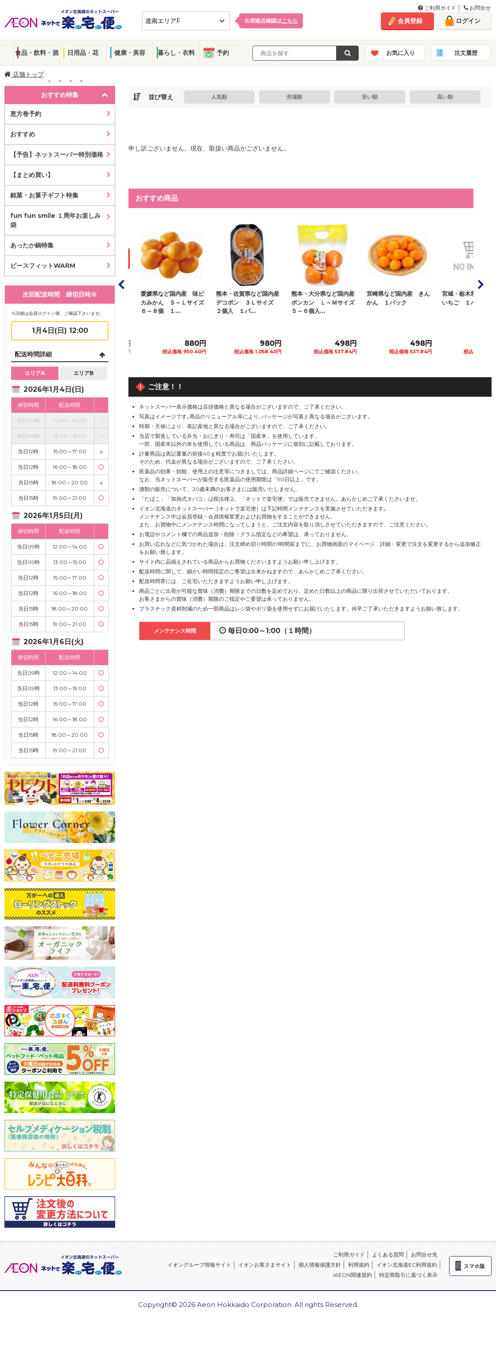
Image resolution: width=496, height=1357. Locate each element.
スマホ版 (474, 1266)
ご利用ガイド (437, 7)
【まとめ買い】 (32, 175)
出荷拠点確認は (271, 20)
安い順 (370, 96)
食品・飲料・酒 (36, 53)
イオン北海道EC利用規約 (406, 1264)
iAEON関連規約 (352, 1275)
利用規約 (358, 1264)
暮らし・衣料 (176, 53)
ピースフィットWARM (42, 266)
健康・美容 (129, 53)
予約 (223, 53)
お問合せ (477, 7)
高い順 (445, 96)
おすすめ (22, 134)
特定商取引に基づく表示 (408, 1275)
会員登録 (410, 21)
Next (480, 284)
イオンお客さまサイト (264, 1264)
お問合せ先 (424, 1254)
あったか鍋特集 (32, 245)
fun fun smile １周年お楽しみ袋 (55, 220)
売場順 (294, 96)
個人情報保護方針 (319, 1264)
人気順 (219, 96)
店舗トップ (24, 74)
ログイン (468, 21)
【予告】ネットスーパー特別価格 (56, 155)
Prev (121, 284)
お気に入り (400, 52)
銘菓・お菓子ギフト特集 (44, 195)
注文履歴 (465, 52)
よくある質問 (388, 1254)
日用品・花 (82, 53)
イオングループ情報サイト (199, 1264)
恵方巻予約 (25, 114)
